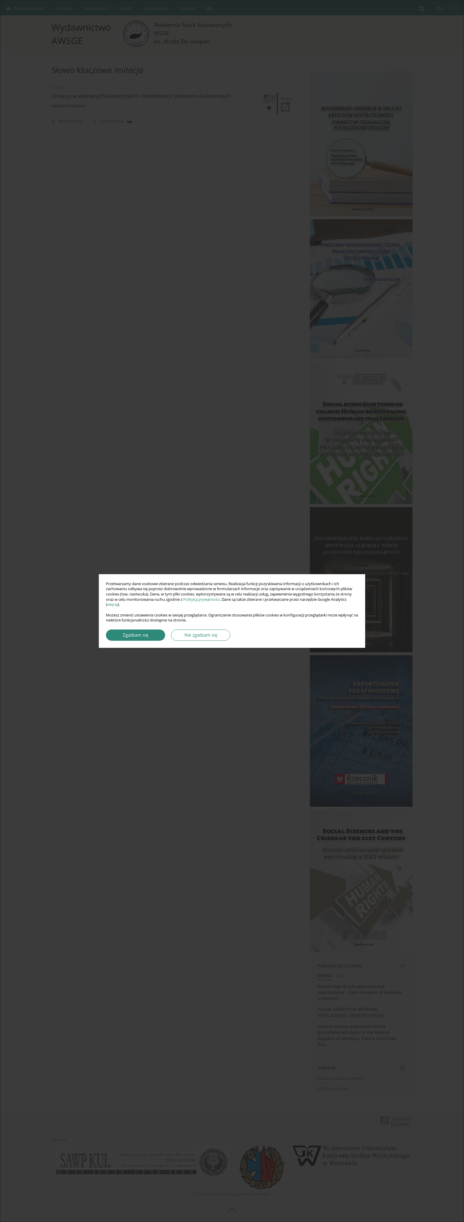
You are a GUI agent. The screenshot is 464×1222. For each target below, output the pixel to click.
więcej (112, 604)
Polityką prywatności (201, 599)
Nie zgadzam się (200, 635)
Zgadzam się (135, 635)
